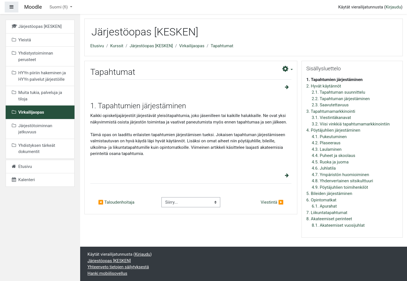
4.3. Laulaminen (326, 149)
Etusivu (97, 45)
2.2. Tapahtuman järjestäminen (341, 98)
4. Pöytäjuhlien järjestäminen (333, 130)
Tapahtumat (222, 45)
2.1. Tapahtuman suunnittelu (338, 92)
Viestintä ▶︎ (272, 202)
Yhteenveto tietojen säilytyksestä (118, 266)
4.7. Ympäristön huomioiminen (340, 174)
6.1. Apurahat (324, 206)
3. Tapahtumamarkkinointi (330, 111)
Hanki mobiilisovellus (107, 273)
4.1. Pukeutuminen (329, 136)
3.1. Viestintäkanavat (331, 117)
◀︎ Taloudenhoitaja (116, 202)
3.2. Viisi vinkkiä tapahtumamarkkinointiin (351, 124)
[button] (287, 69)
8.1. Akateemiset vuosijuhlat (338, 225)
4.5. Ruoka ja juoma (330, 162)
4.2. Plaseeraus (326, 142)
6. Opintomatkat (321, 200)
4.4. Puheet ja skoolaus (333, 155)
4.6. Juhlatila (324, 168)
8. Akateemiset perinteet (329, 218)
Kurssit (116, 45)
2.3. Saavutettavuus (330, 104)
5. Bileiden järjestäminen (329, 193)
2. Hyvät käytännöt (323, 86)
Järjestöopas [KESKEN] (151, 45)
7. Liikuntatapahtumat (326, 212)
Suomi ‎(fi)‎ (59, 7)
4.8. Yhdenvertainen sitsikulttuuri (342, 180)
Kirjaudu (393, 7)
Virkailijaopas (191, 45)
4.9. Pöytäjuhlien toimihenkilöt (340, 187)
